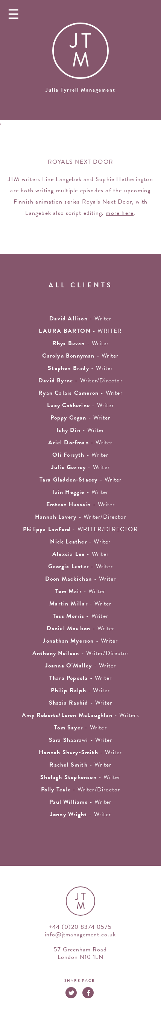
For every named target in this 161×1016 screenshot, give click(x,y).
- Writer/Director (80, 380)
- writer (80, 318)
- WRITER (80, 330)
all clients (81, 285)
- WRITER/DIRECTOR (80, 529)
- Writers (80, 715)
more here (120, 212)
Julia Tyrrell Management (80, 90)
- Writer (80, 392)
